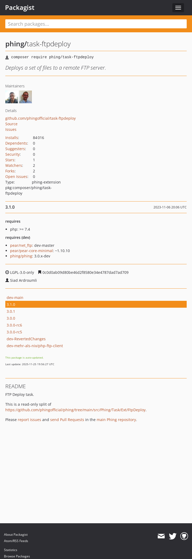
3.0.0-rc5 (14, 331)
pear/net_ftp (21, 245)
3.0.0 (11, 318)
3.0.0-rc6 (14, 325)
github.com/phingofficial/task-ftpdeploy (40, 118)
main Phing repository (116, 419)
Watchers (13, 165)
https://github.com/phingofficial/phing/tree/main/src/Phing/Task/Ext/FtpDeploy (75, 409)
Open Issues (16, 176)
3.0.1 (11, 311)
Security (12, 154)
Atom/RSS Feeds (16, 541)
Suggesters (15, 148)
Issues (10, 129)
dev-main (15, 297)
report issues (29, 419)
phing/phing (21, 255)
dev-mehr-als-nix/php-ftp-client (35, 345)
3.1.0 (11, 304)
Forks (10, 170)
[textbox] (96, 23)
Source (11, 123)
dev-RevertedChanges (26, 338)
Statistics (10, 550)
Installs (11, 137)
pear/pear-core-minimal (31, 250)
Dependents (16, 143)
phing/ (16, 43)
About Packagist (16, 534)
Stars (9, 159)
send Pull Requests (67, 419)
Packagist (20, 7)
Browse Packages (17, 556)
